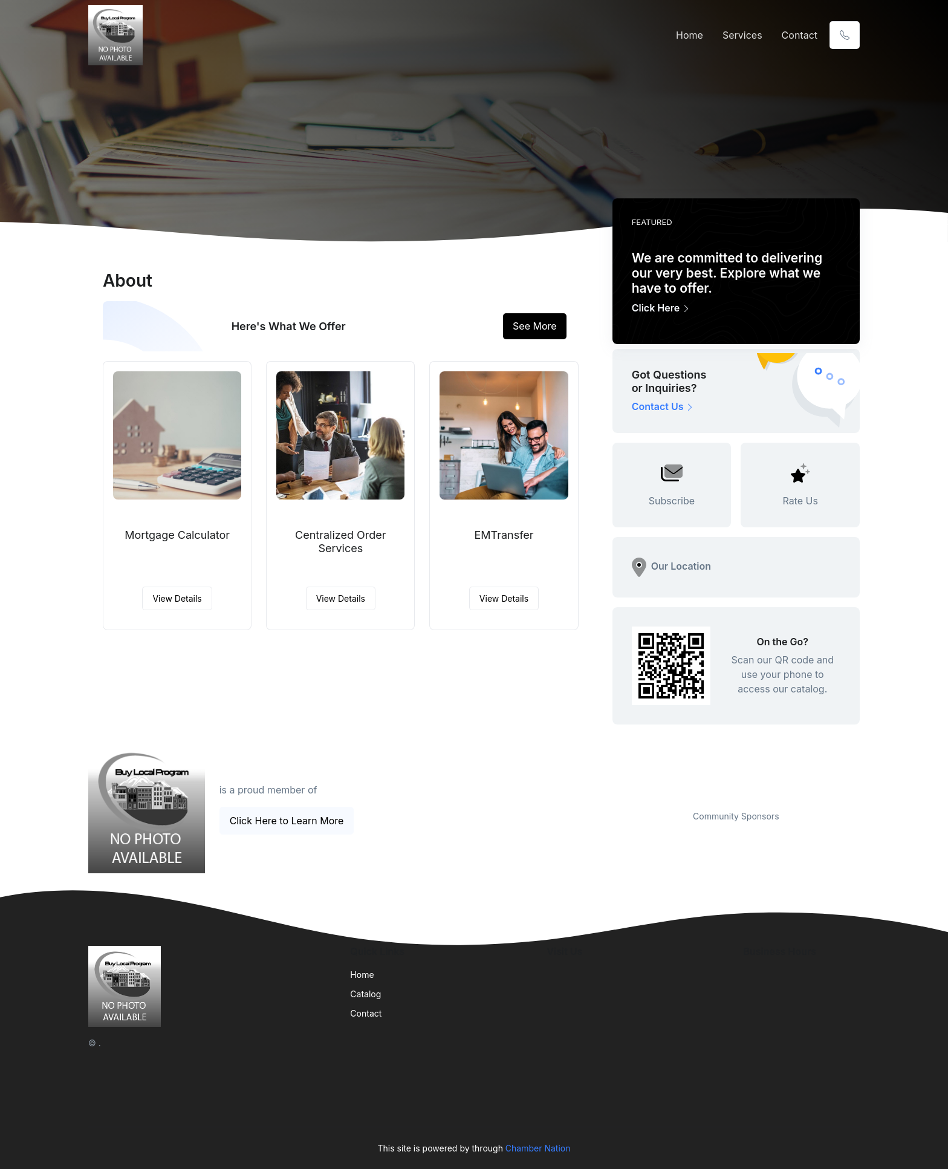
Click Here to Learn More (287, 821)
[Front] (118, 35)
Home (689, 35)
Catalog (365, 994)
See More (535, 326)
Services (742, 35)
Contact (799, 35)
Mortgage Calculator (177, 535)
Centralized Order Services (340, 542)
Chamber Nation (538, 1148)
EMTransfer (503, 535)
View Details (176, 598)
